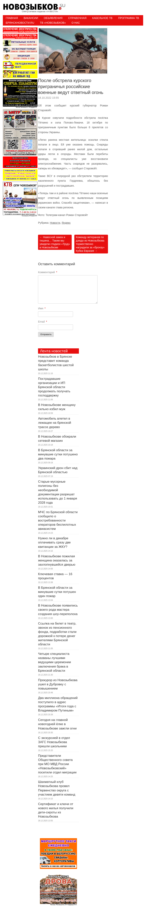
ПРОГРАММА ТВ (128, 18)
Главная (12, 18)
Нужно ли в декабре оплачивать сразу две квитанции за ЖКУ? (54, 542)
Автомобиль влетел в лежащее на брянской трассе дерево (54, 423)
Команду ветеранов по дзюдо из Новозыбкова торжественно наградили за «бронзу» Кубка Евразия (90, 244)
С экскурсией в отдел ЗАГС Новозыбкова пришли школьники (54, 742)
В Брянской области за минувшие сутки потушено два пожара (58, 454)
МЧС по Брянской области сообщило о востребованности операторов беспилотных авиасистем (58, 520)
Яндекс (66, 222)
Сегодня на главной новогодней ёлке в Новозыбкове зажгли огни (57, 724)
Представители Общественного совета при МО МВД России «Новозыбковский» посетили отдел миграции (57, 764)
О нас (75, 22)
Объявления (53, 18)
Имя (42, 308)
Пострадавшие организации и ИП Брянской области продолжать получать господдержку (54, 387)
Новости (55, 222)
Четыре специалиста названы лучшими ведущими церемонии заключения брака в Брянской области (54, 662)
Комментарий (47, 272)
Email (42, 321)
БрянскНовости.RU (20, 22)
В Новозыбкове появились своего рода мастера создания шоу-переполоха (58, 610)
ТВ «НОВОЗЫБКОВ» (53, 22)
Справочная (77, 18)
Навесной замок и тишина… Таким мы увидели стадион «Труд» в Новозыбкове (55, 242)
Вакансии (31, 18)
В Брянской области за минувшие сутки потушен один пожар (57, 592)
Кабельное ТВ (102, 18)
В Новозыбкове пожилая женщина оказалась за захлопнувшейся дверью (56, 560)
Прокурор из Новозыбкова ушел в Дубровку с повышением (57, 684)
